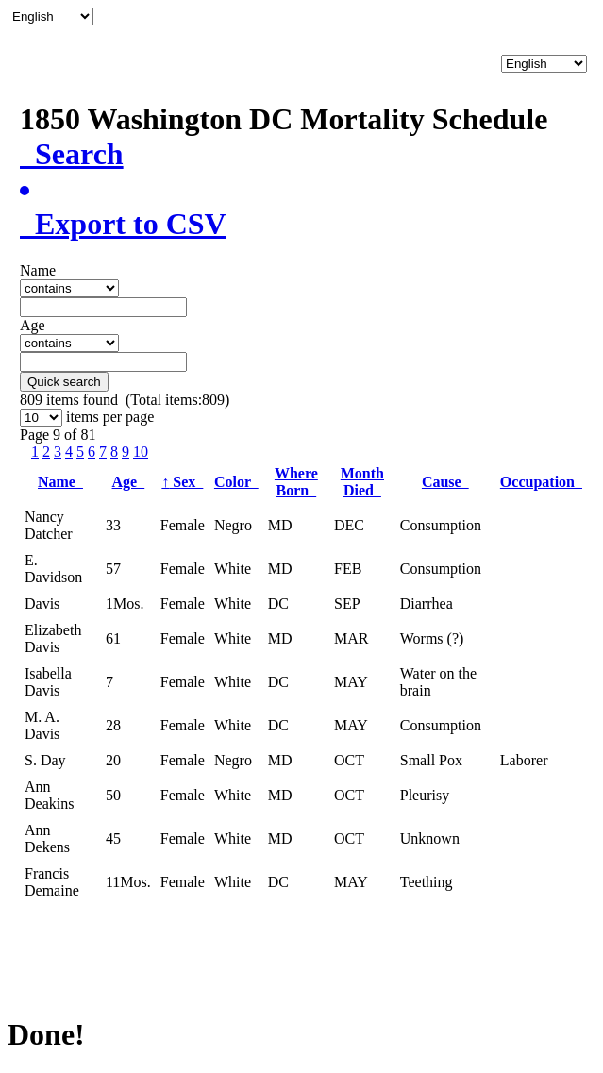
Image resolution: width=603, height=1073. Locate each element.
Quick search (64, 382)
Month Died (362, 481)
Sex (182, 482)
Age (128, 482)
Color (236, 482)
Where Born (296, 481)
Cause (445, 482)
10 (140, 452)
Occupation (541, 482)
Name (60, 482)
